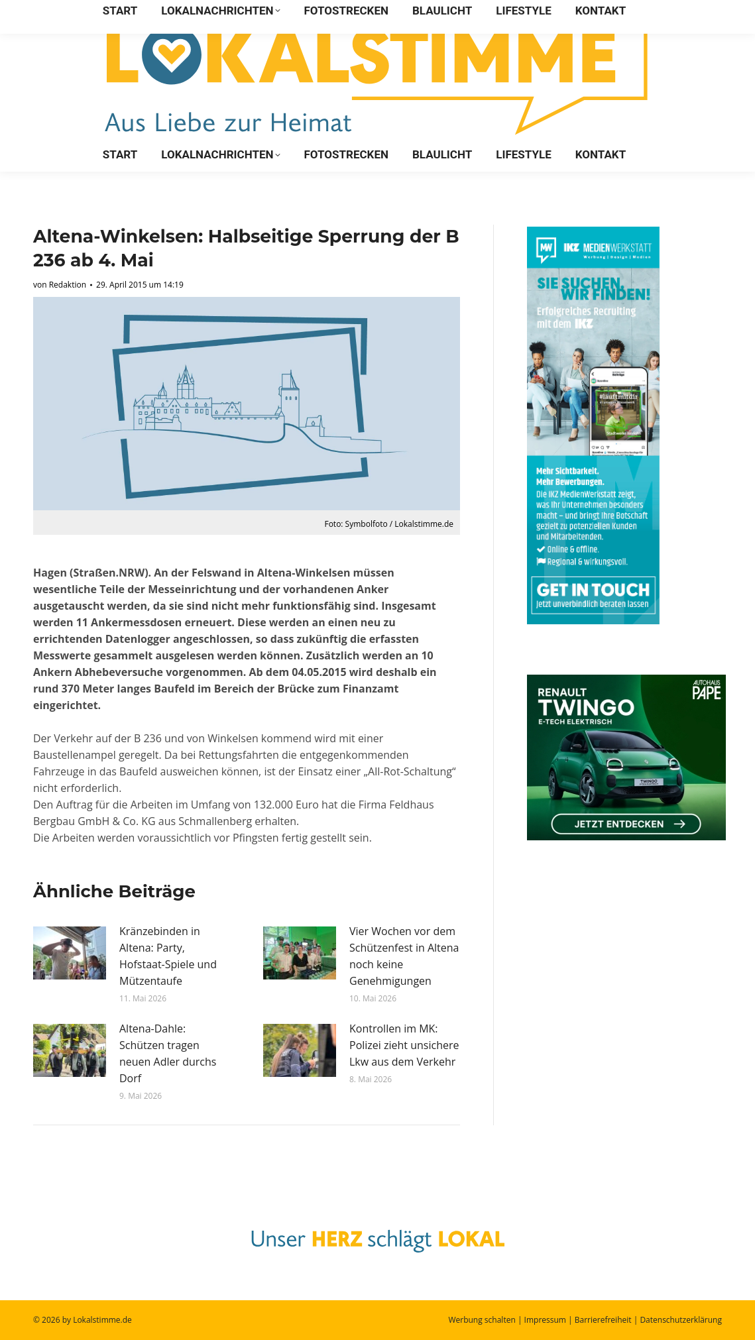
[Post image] (69, 952)
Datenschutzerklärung (681, 1319)
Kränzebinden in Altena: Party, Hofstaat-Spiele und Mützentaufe (168, 956)
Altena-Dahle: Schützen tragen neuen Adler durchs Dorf (167, 1053)
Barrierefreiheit (603, 1319)
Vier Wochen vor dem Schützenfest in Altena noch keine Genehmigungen (404, 956)
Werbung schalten (481, 1319)
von (59, 284)
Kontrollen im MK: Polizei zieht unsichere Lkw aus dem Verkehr (404, 1045)
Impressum (545, 1319)
